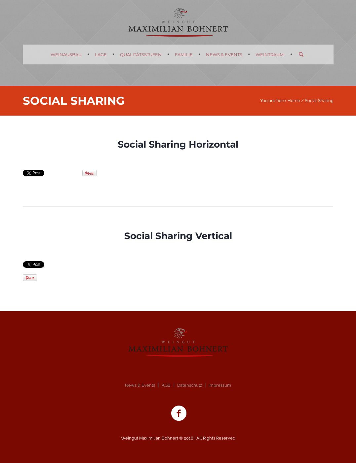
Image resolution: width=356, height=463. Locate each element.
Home (294, 100)
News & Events (140, 385)
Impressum (220, 385)
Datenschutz (189, 385)
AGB (166, 385)
